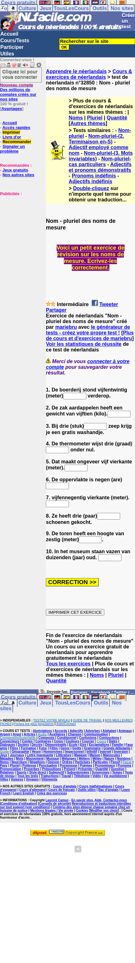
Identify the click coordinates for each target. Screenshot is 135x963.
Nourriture (19, 762)
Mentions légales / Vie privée (51, 810)
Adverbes (93, 731)
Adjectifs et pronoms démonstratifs (100, 167)
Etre (83, 744)
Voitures (17, 779)
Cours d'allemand (32, 790)
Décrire (37, 744)
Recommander (17, 141)
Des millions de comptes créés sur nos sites (18, 92)
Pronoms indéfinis (94, 175)
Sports (21, 772)
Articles (29, 734)
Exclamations (99, 744)
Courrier (88, 741)
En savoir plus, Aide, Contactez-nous (99, 800)
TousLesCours (71, 8)
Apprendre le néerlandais (76, 71)
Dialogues (7, 744)
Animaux (125, 731)
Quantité (117, 117)
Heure (36, 751)
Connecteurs (9, 741)
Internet (105, 751)
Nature (109, 758)
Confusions (87, 738)
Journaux (17, 755)
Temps (117, 772)
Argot (17, 734)
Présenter (85, 769)
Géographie (20, 751)
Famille (117, 744)
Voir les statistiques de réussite (83, 344)
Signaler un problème (12, 149)
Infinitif (92, 751)
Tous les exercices (68, 663)
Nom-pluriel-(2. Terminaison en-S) (96, 138)
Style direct (37, 772)
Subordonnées (78, 772)
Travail (66, 776)
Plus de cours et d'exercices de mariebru (89, 335)
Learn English (23, 793)
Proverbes (32, 769)
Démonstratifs (55, 744)
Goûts (77, 748)
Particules (100, 762)
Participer (12, 47)
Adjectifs (76, 731)
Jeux (45, 8)
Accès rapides (16, 127)
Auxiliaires (57, 734)
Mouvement (35, 758)
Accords (60, 731)
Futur (43, 748)
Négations (37, 762)
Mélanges (69, 758)
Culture (27, 8)
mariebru (66, 327)
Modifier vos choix (104, 810)
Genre (65, 748)
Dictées (23, 744)
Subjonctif (56, 772)
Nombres (124, 758)
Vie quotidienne (115, 776)
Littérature (63, 755)
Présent (70, 769)
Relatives (7, 772)
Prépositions (51, 769)
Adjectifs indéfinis (90, 181)
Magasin (80, 755)
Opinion (53, 762)
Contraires (43, 741)
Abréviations (42, 731)
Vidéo (96, 776)
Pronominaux (105, 765)
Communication (96, 734)
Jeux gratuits (15, 170)
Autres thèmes (88, 123)
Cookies (82, 810)
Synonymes (100, 772)
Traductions (50, 776)
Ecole (73, 744)
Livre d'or (12, 137)
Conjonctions (109, 738)
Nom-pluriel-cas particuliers (100, 161)
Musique (52, 758)
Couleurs (72, 741)
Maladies (6, 758)
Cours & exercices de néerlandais (89, 74)
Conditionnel (67, 738)
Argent (5, 734)
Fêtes (54, 748)
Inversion (121, 751)
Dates (113, 741)
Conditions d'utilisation (18, 803)
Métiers (84, 758)
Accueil (9, 34)
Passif (115, 762)
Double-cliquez (91, 188)
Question (117, 769)
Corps (58, 741)
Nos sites (122, 8)
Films (14, 748)
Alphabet (109, 731)
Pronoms (124, 765)
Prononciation (10, 769)
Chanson (75, 734)
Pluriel (94, 117)
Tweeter (108, 304)
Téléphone (82, 776)
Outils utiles (86, 790)
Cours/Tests (14, 40)
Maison (94, 755)
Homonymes (52, 751)
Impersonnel (74, 751)
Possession (68, 765)
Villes (4, 779)
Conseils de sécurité (54, 803)
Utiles (7, 53)
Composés (46, 738)
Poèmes (86, 765)
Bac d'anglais (108, 790)
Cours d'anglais (65, 786)
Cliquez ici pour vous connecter (20, 74)
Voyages (32, 779)
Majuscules (111, 755)
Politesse (29, 765)
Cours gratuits (18, 697)
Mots (19, 758)
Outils (100, 8)
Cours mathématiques (96, 786)
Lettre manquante (40, 755)
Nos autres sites (18, 174)
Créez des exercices (52, 793)
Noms (76, 117)
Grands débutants (117, 748)
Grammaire (92, 748)
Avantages (11, 108)
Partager (56, 310)
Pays (3, 765)
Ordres (67, 762)
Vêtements (49, 779)
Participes (82, 762)
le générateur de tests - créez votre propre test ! (88, 329)
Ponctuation (48, 765)
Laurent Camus (57, 800)
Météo (96, 758)
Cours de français (61, 790)
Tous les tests (27, 776)
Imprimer (11, 132)
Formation (28, 748)
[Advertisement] (19, 227)
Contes (27, 741)
